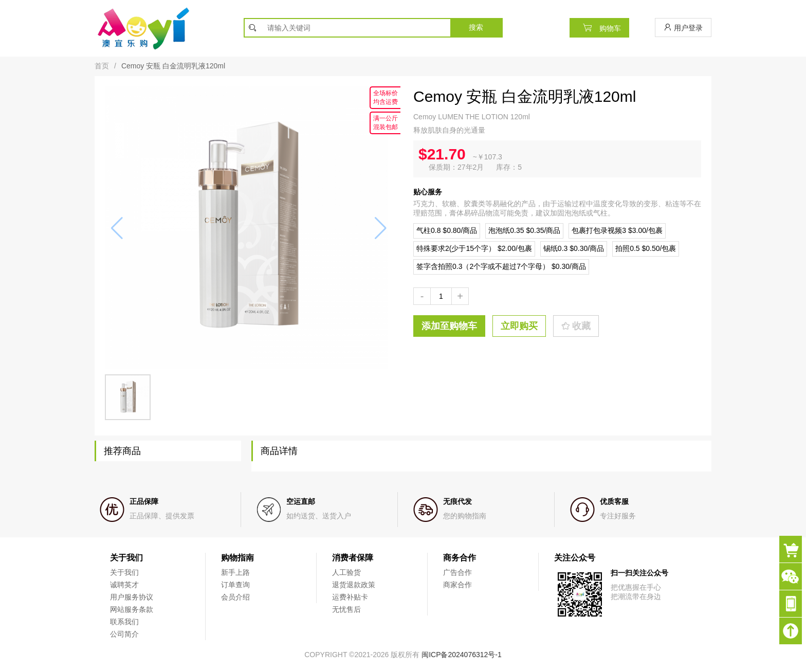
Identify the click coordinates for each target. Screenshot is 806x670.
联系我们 (124, 622)
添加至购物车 (449, 326)
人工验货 (346, 572)
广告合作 (457, 572)
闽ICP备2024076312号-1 (462, 654)
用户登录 (683, 27)
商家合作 (457, 585)
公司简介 (124, 634)
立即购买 (519, 326)
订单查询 (235, 585)
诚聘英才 (124, 585)
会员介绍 (235, 597)
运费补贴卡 (350, 597)
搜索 (476, 27)
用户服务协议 (131, 597)
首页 (102, 66)
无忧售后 (346, 609)
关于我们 (124, 572)
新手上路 (235, 572)
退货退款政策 (353, 585)
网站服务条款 (131, 609)
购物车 (599, 27)
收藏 (576, 326)
